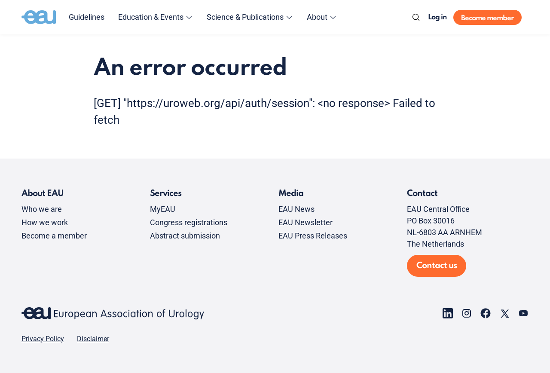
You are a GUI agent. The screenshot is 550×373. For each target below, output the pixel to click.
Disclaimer (93, 339)
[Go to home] (38, 17)
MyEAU (162, 209)
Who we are (41, 209)
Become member (487, 18)
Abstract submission (185, 235)
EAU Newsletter (305, 222)
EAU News (296, 209)
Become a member (54, 235)
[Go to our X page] (504, 313)
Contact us (436, 266)
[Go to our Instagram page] (466, 313)
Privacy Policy (42, 339)
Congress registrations (188, 222)
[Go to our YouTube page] (523, 313)
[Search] (416, 17)
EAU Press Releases (312, 235)
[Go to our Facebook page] (485, 313)
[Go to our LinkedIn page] (448, 313)
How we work (44, 222)
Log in (437, 17)
